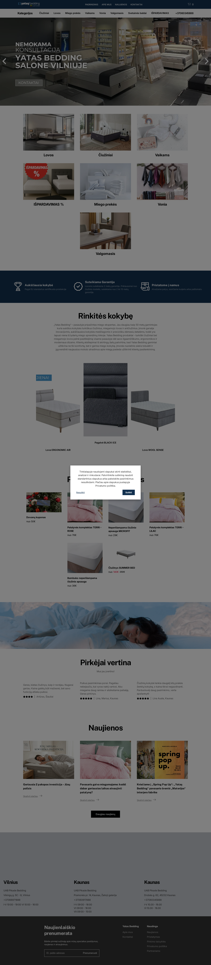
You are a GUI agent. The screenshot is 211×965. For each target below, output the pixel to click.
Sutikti (128, 492)
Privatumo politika (105, 485)
